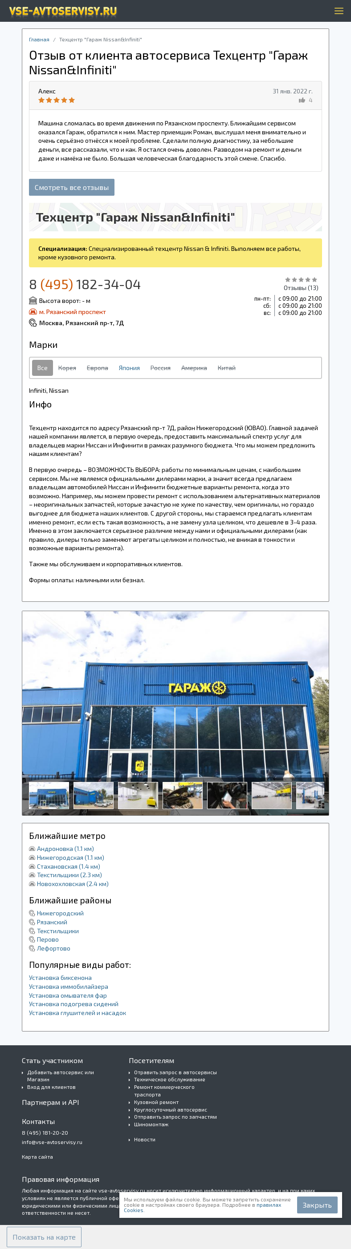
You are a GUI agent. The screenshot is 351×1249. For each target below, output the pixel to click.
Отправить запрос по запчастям (175, 1116)
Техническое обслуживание (169, 1079)
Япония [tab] (129, 367)
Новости (144, 1139)
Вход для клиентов (51, 1087)
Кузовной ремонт (156, 1102)
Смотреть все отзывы (72, 187)
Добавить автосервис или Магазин (60, 1076)
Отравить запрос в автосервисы (175, 1072)
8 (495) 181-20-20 (45, 1132)
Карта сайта (37, 1156)
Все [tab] (42, 367)
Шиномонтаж (151, 1124)
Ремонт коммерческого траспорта (164, 1090)
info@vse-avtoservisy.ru (52, 1142)
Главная (39, 39)
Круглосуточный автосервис (170, 1109)
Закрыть (317, 1205)
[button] (44, 1237)
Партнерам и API (50, 1102)
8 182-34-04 (85, 284)
